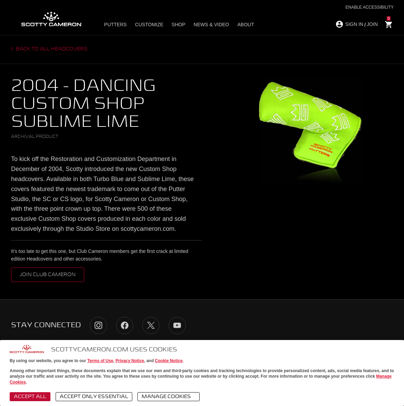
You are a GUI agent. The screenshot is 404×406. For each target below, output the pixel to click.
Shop (178, 24)
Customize (149, 24)
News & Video (211, 24)
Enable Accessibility (370, 7)
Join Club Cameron (48, 274)
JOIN (372, 24)
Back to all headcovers (51, 49)
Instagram (98, 325)
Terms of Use (100, 360)
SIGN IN (354, 24)
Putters (115, 24)
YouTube (177, 325)
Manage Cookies (170, 397)
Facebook (124, 325)
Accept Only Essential (94, 396)
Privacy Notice (130, 360)
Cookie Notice (169, 360)
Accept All (30, 396)
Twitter (151, 325)
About (245, 24)
